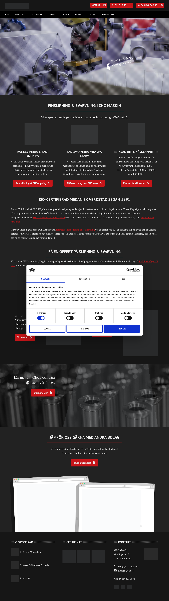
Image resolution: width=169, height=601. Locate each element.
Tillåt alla (121, 329)
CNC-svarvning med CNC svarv (84, 183)
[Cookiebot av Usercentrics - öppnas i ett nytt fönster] (128, 270)
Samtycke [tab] (45, 279)
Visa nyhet (24, 337)
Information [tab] (84, 279)
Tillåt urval (84, 329)
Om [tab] (123, 279)
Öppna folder (41, 392)
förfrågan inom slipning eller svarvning (75, 229)
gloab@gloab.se (123, 570)
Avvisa (47, 329)
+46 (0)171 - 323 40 (125, 566)
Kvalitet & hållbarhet (136, 183)
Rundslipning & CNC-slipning (33, 183)
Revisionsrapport (82, 462)
